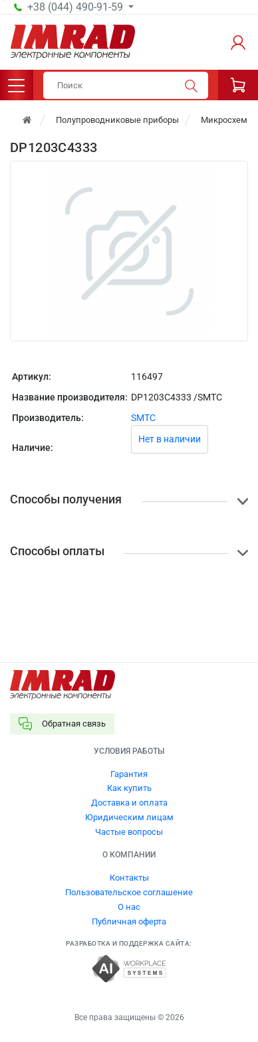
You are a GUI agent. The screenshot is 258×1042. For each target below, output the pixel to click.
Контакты (129, 878)
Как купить (129, 788)
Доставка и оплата (129, 803)
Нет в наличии (169, 439)
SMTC (143, 417)
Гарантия (129, 774)
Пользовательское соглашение (129, 892)
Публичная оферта (129, 921)
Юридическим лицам (129, 817)
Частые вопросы (129, 832)
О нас (129, 907)
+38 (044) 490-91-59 (76, 7)
